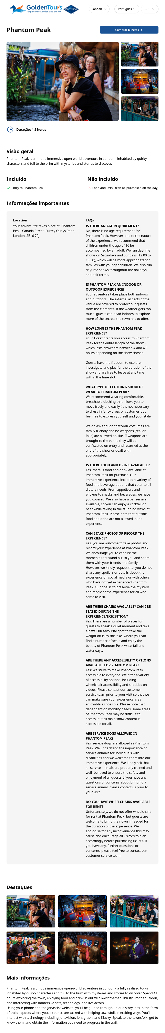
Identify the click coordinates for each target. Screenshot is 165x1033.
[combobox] (126, 9)
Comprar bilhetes (129, 30)
